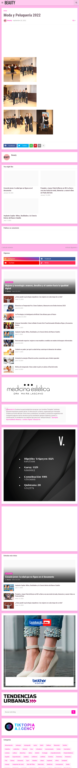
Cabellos (7, 749)
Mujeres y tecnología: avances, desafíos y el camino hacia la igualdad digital (36, 287)
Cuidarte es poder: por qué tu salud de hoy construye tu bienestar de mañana (38, 349)
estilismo (34, 756)
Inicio (5, 10)
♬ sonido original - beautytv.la (30, 419)
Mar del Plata (31, 764)
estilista (42, 756)
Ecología (44, 753)
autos (35, 745)
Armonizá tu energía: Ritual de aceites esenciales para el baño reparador (37, 358)
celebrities (16, 749)
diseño (37, 753)
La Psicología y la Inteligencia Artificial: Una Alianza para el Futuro (35, 314)
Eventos (50, 756)
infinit (57, 760)
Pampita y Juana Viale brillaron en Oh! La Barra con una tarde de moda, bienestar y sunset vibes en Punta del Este (57, 190)
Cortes (58, 749)
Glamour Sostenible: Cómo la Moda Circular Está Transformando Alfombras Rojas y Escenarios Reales (44, 324)
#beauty (18, 419)
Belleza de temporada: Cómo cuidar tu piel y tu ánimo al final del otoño (36, 367)
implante (49, 760)
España (7, 756)
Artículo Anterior (8, 247)
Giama (12, 760)
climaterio (39, 749)
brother (65, 745)
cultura (15, 753)
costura (7, 753)
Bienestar (57, 745)
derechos (22, 753)
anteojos (18, 745)
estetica (26, 756)
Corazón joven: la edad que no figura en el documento (18, 189)
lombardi (64, 760)
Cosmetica (67, 749)
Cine (31, 749)
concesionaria (49, 749)
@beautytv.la (10, 409)
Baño (41, 745)
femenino (68, 756)
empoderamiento (55, 753)
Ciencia (25, 749)
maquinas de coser (18, 764)
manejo (7, 764)
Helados (34, 760)
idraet (42, 760)
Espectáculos (16, 756)
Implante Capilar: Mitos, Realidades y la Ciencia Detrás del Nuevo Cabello (20, 217)
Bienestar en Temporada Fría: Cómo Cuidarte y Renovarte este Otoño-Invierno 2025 (40, 306)
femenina (59, 756)
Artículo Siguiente (70, 247)
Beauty (13, 155)
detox (30, 753)
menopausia (59, 764)
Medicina (49, 764)
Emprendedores (68, 753)
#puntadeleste (10, 419)
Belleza (48, 745)
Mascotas (41, 764)
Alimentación (9, 745)
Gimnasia (20, 760)
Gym (27, 760)
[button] (2, 2)
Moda (67, 764)
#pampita (55, 417)
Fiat (6, 760)
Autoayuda (27, 745)
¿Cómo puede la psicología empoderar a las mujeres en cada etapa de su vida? (38, 297)
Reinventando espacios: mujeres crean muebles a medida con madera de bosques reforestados (43, 341)
